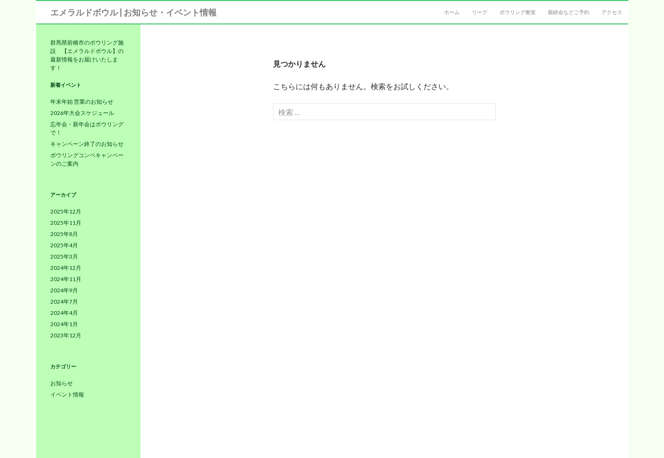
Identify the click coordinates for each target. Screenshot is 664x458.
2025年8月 (64, 233)
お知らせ (61, 383)
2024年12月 (65, 267)
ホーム (452, 12)
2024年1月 (64, 324)
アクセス (612, 12)
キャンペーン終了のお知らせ (87, 143)
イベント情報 (67, 394)
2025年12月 (65, 211)
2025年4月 (64, 245)
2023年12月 (65, 335)
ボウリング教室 (518, 12)
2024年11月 (65, 278)
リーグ (479, 12)
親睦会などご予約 (568, 12)
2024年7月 (64, 301)
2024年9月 (64, 290)
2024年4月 (64, 312)
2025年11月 (65, 222)
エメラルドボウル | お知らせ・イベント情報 (133, 12)
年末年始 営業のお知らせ (81, 101)
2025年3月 (64, 256)
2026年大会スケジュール (82, 112)
